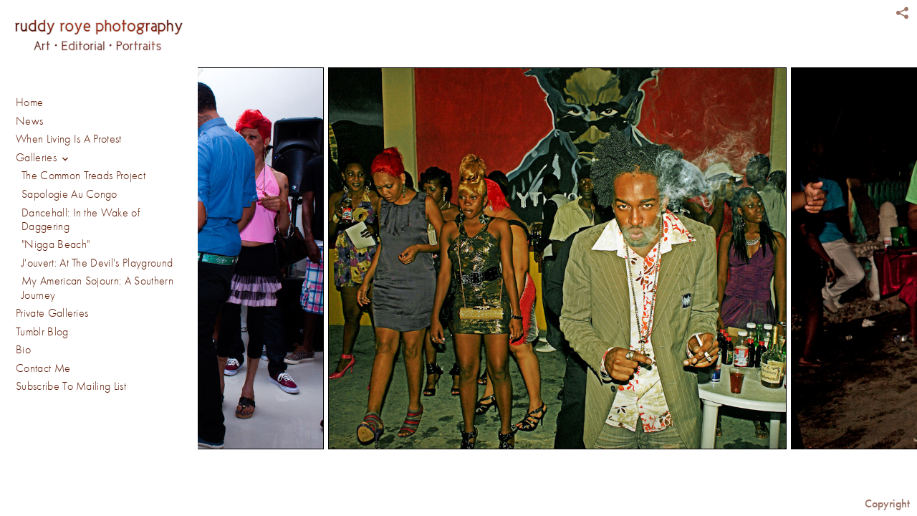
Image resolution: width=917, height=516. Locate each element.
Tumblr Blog (42, 331)
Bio (23, 349)
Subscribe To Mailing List (71, 386)
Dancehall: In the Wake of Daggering (80, 219)
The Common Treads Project (83, 175)
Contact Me (43, 368)
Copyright (887, 503)
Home (29, 102)
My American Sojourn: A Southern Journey (97, 287)
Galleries (44, 159)
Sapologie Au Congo (69, 194)
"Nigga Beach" (55, 244)
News (29, 121)
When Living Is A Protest (69, 139)
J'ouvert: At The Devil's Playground (97, 263)
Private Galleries (52, 313)
